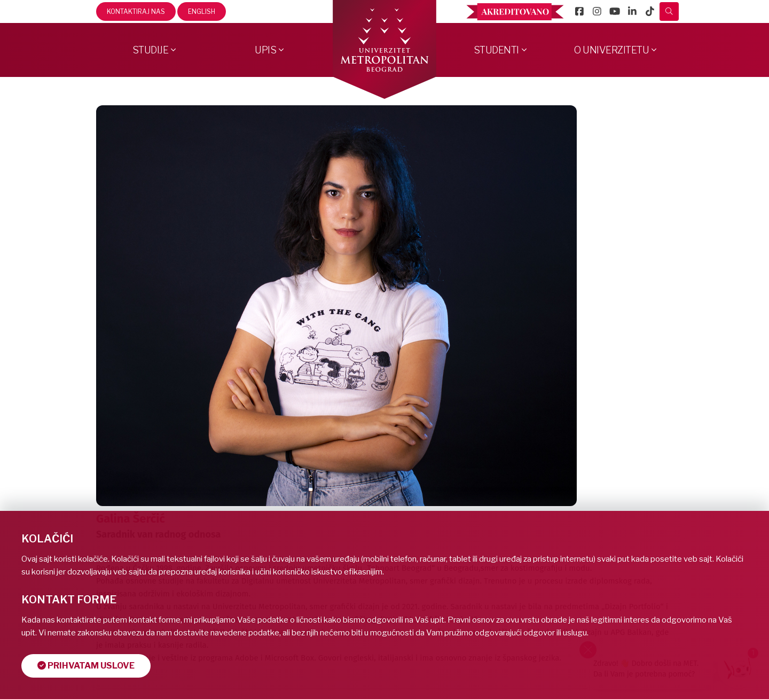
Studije (150, 50)
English (201, 11)
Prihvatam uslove (86, 666)
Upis (265, 50)
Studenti (496, 50)
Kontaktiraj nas (136, 11)
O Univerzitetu (611, 50)
